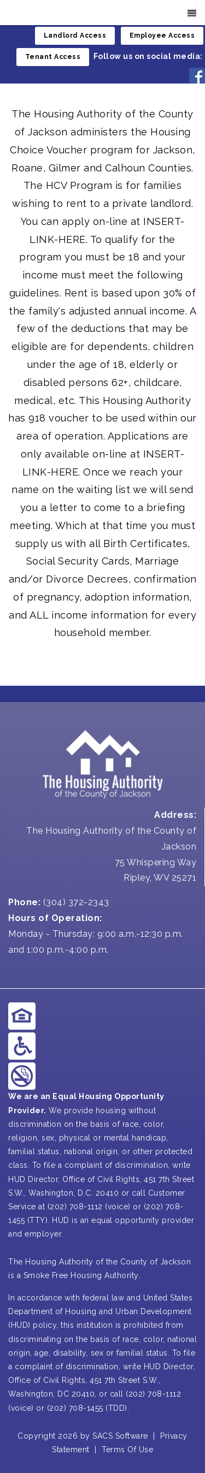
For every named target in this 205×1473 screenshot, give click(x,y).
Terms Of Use (127, 1449)
